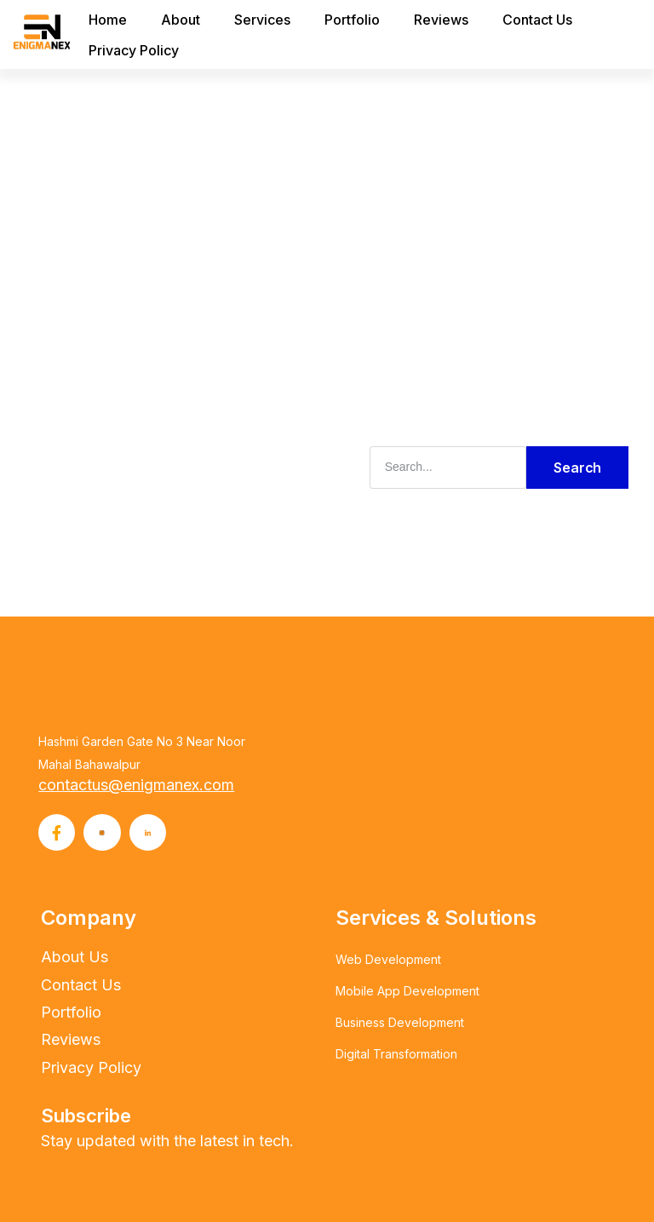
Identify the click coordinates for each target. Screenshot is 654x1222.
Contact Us (536, 19)
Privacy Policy (132, 50)
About (178, 19)
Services (260, 19)
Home (106, 19)
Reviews (439, 19)
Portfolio (350, 19)
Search (577, 465)
